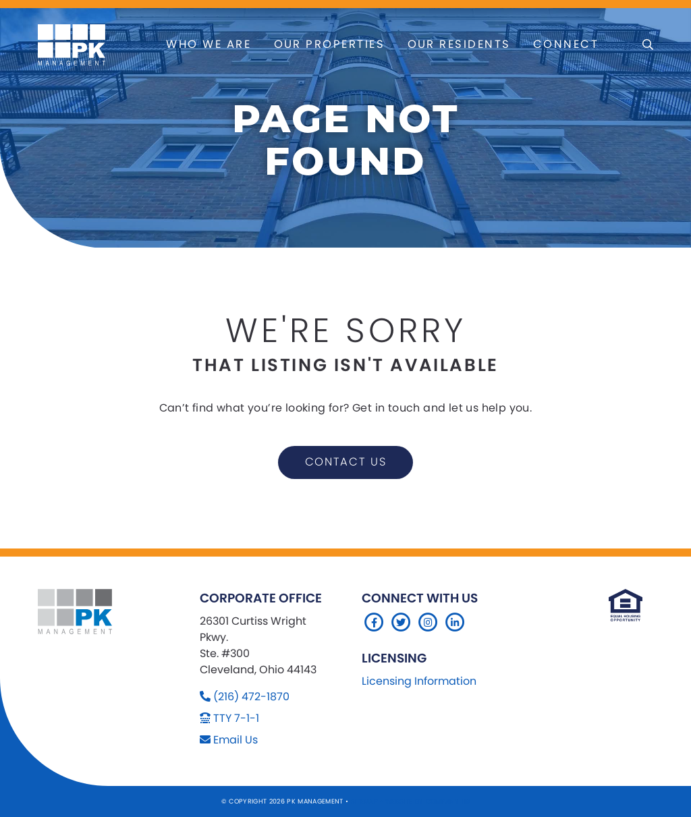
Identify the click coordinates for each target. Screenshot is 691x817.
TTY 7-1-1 (236, 718)
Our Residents (459, 44)
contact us (346, 462)
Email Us (235, 740)
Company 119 (448, 801)
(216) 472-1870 (251, 696)
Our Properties (329, 44)
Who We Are (208, 44)
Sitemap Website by (388, 801)
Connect (566, 44)
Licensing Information (419, 681)
